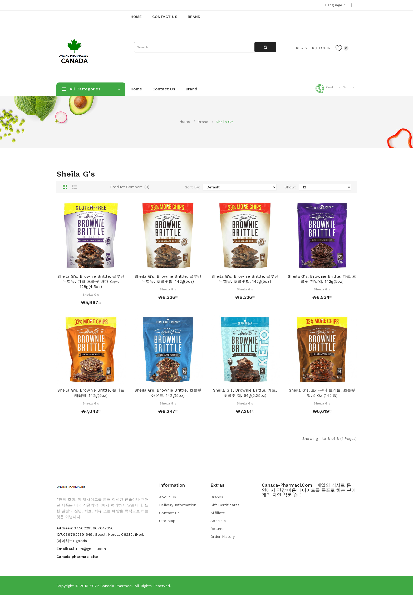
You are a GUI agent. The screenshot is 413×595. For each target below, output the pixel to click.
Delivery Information (177, 505)
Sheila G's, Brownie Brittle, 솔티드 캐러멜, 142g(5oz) (90, 393)
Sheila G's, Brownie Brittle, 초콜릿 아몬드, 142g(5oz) (168, 393)
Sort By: (192, 187)
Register (304, 48)
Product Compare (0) (129, 187)
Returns (217, 528)
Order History (222, 536)
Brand (203, 122)
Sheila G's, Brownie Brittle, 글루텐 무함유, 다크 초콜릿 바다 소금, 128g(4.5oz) (90, 281)
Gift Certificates (225, 505)
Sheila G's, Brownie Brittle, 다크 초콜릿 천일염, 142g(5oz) (322, 279)
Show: (290, 187)
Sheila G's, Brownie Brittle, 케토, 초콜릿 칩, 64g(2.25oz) (245, 393)
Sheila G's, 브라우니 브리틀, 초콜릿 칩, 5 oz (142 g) (322, 393)
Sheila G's (225, 122)
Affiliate (217, 513)
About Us (167, 497)
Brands (216, 497)
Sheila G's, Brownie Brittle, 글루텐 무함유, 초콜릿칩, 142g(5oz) (168, 279)
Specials (218, 521)
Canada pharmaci (116, 586)
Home (184, 121)
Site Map (167, 521)
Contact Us (169, 513)
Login (324, 48)
